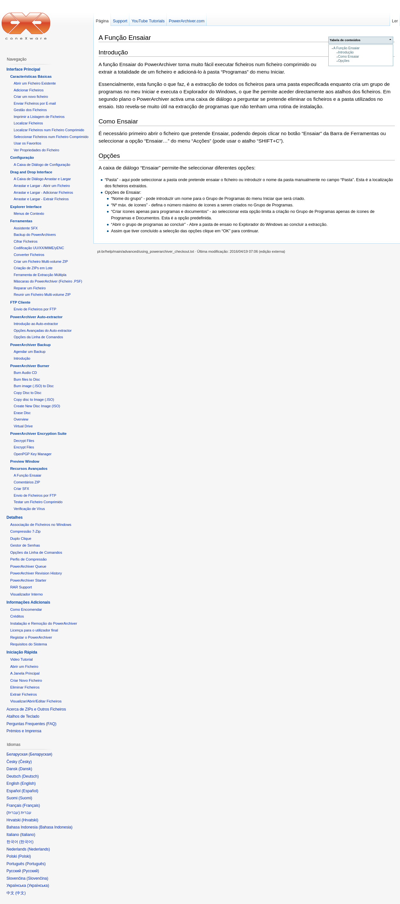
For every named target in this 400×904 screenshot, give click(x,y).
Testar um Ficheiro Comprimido (38, 502)
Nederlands (39, 849)
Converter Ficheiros (29, 255)
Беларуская (40, 754)
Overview (21, 419)
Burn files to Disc (27, 379)
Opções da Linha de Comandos (38, 337)
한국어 (26, 842)
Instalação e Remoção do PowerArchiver (43, 623)
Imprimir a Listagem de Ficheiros (39, 117)
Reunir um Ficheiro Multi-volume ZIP (42, 294)
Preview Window (24, 461)
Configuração (22, 157)
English (28, 783)
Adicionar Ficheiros (28, 90)
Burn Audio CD (25, 373)
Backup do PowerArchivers (35, 235)
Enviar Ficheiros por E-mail (35, 103)
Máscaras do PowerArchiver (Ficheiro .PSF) (48, 281)
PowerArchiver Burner (29, 366)
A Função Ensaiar (346, 48)
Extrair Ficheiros (23, 694)
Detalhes (14, 517)
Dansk (25, 769)
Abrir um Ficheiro (24, 666)
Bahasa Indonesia (55, 827)
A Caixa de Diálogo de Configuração (42, 165)
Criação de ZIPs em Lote (33, 268)
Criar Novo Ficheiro (26, 680)
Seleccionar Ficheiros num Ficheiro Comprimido (51, 137)
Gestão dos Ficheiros (30, 110)
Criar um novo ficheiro (31, 97)
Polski (24, 856)
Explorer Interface (25, 207)
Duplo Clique (20, 538)
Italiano (27, 834)
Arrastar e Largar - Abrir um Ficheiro (42, 186)
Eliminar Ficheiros (25, 687)
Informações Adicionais (28, 602)
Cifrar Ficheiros (25, 241)
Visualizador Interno (26, 594)
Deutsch (30, 776)
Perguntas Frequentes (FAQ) (31, 724)
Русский (30, 871)
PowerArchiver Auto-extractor (36, 317)
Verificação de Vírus (29, 509)
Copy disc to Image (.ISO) (34, 399)
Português (35, 864)
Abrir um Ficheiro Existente (35, 83)
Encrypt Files (24, 447)
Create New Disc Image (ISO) (37, 406)
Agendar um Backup (29, 351)
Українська (38, 885)
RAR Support (21, 587)
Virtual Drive (23, 426)
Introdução (346, 52)
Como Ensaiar (348, 56)
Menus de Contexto (29, 213)
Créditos (17, 616)
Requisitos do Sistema (28, 644)
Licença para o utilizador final (34, 630)
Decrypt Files (24, 441)
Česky (25, 761)
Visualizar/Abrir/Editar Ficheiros (36, 701)
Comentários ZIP (27, 482)
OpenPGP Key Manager (33, 454)
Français (31, 805)
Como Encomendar (26, 609)
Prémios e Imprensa (23, 731)
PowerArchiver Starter (28, 580)
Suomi (25, 798)
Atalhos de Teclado (22, 716)
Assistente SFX (26, 228)
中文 (20, 893)
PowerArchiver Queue (28, 566)
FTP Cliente (20, 302)
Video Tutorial (21, 659)
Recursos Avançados (28, 468)
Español (30, 791)
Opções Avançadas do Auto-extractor (43, 330)
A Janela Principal (25, 673)
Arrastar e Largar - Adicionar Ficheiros (43, 192)
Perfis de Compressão (28, 559)
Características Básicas (31, 76)
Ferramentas (21, 221)
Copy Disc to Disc (27, 393)
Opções (343, 61)
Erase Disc (22, 413)
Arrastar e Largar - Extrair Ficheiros (41, 199)
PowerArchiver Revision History (36, 573)
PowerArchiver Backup (30, 345)
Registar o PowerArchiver (31, 637)
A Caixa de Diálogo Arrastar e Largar (42, 179)
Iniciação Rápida (21, 652)
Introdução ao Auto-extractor (36, 324)
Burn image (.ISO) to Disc (33, 386)
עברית (13, 812)
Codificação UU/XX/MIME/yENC (39, 248)
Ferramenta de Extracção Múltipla (40, 275)
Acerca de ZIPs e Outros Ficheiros (36, 709)
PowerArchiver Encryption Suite (38, 433)
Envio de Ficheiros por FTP (35, 309)
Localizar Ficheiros (28, 123)
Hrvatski (30, 820)
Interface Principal (23, 69)
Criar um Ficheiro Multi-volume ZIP (41, 261)
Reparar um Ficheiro (30, 288)
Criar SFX (21, 489)
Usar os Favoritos (27, 143)
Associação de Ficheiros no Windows (40, 525)
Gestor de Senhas (25, 545)
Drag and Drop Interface (31, 172)
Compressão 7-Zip (25, 531)
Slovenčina (37, 878)
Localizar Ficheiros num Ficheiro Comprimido (49, 130)
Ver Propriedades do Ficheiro (36, 150)
